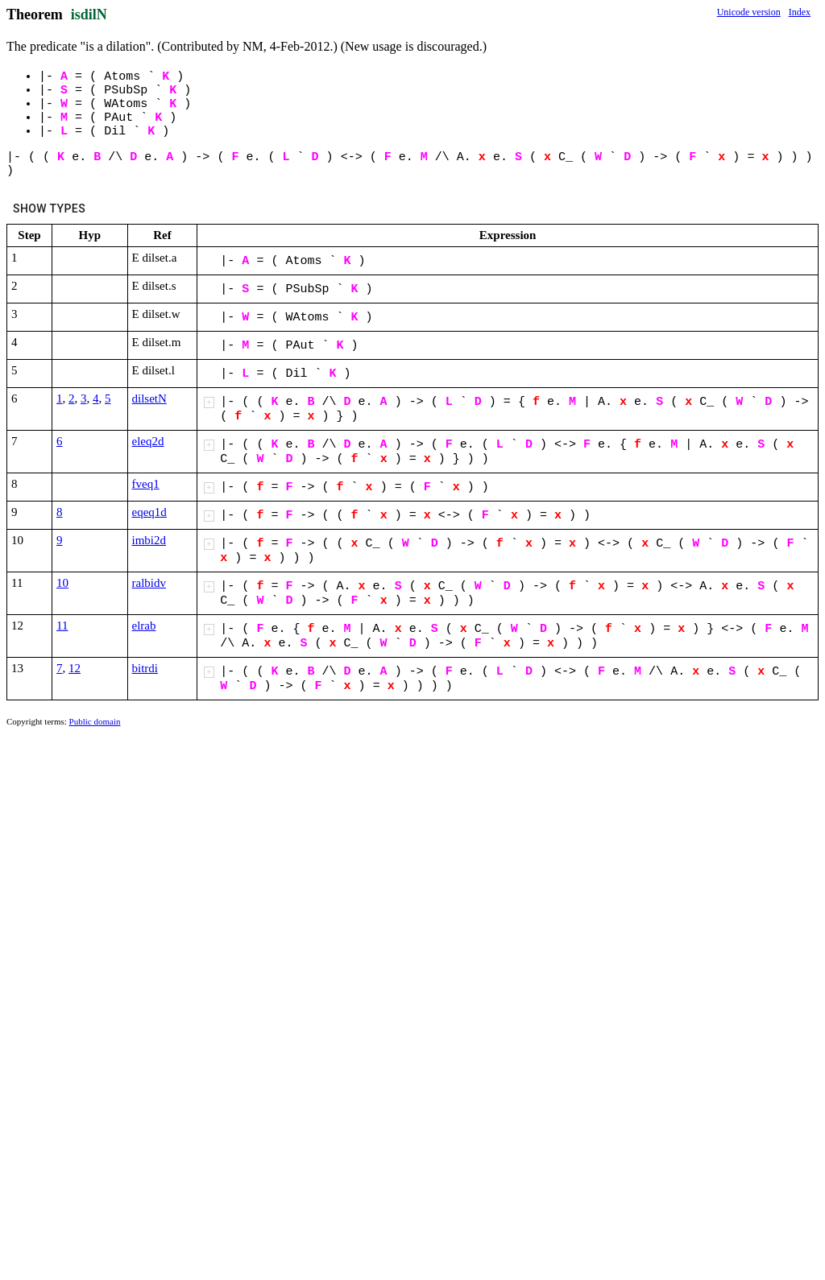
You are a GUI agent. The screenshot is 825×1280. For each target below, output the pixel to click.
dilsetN (149, 398)
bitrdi (145, 668)
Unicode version (749, 12)
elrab (144, 625)
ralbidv (149, 582)
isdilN (89, 14)
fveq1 (146, 483)
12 (74, 668)
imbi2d (149, 540)
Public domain (95, 721)
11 (62, 625)
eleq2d (148, 441)
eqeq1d (149, 512)
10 (62, 582)
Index (799, 12)
